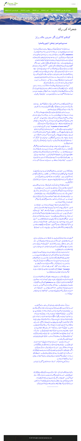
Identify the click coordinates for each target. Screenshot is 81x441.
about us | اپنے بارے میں (11, 10)
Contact (74, 4)
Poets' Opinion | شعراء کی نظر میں (60, 10)
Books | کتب (44, 10)
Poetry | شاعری (25, 10)
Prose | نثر (36, 10)
